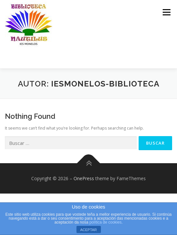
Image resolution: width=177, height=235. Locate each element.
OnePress (84, 178)
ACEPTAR (88, 230)
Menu (166, 12)
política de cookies (105, 222)
